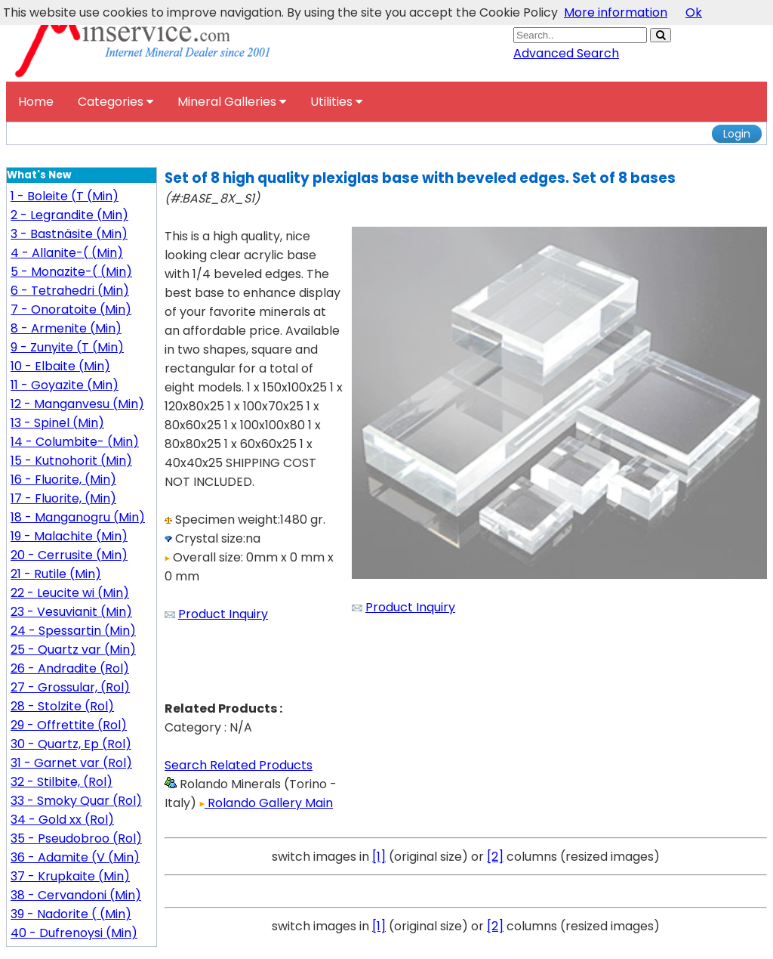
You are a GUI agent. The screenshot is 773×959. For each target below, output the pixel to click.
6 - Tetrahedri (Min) (70, 290)
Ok (693, 12)
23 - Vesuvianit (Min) (71, 611)
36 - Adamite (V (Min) (75, 857)
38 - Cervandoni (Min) (76, 895)
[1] (379, 856)
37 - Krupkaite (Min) (70, 876)
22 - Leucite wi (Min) (70, 593)
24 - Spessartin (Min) (73, 630)
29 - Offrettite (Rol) (69, 725)
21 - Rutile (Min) (56, 574)
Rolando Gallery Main (266, 803)
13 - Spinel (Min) (57, 423)
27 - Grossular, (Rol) (70, 687)
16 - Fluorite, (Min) (63, 479)
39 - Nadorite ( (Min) (71, 914)
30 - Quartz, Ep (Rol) (71, 744)
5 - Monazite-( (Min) (71, 271)
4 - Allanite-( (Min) (67, 252)
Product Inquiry (223, 614)
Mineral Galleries (231, 101)
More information (615, 12)
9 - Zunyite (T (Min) (67, 347)
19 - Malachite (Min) (69, 536)
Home (36, 101)
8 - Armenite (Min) (66, 328)
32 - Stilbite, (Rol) (61, 781)
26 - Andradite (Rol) (70, 668)
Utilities (336, 101)
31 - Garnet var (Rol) (71, 763)
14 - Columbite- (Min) (75, 441)
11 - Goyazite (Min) (65, 385)
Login (736, 133)
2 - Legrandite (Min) (69, 215)
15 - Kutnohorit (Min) (71, 460)
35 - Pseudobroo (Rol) (76, 838)
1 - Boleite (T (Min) (65, 196)
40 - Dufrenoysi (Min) (74, 933)
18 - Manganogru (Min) (78, 517)
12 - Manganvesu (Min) (77, 404)
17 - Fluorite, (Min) (63, 498)
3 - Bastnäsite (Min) (69, 234)
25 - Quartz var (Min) (73, 649)
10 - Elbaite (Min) (60, 366)
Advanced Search (566, 53)
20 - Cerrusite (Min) (69, 555)
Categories (115, 101)
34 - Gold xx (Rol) (62, 819)
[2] (495, 856)
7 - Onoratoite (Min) (71, 309)
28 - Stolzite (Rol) (62, 706)
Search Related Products (239, 765)
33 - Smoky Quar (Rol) (76, 800)
